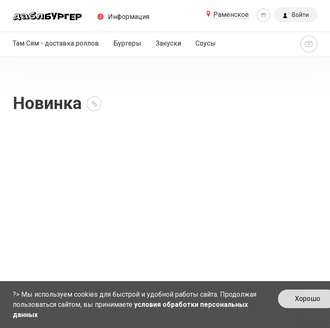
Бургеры (127, 43)
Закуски (168, 43)
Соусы (205, 43)
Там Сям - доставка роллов (56, 43)
